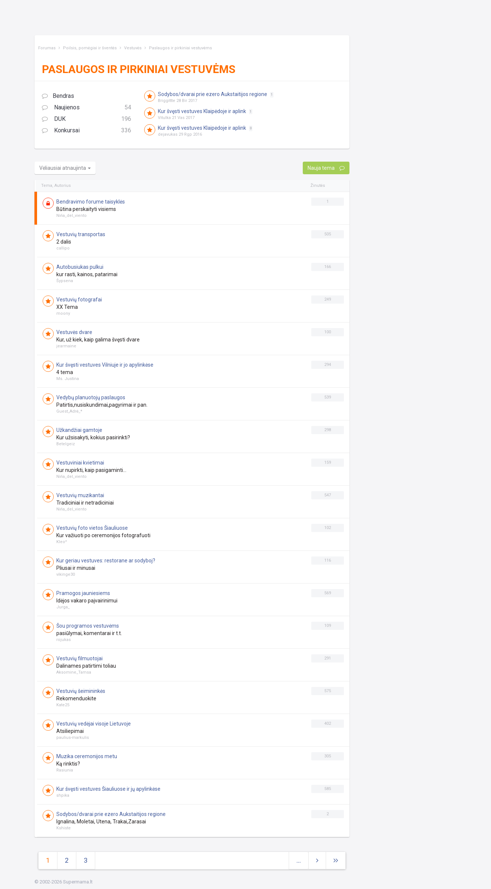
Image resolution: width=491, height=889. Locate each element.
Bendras (58, 95)
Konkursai (87, 130)
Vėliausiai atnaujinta (65, 168)
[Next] (336, 860)
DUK (87, 119)
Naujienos (87, 107)
